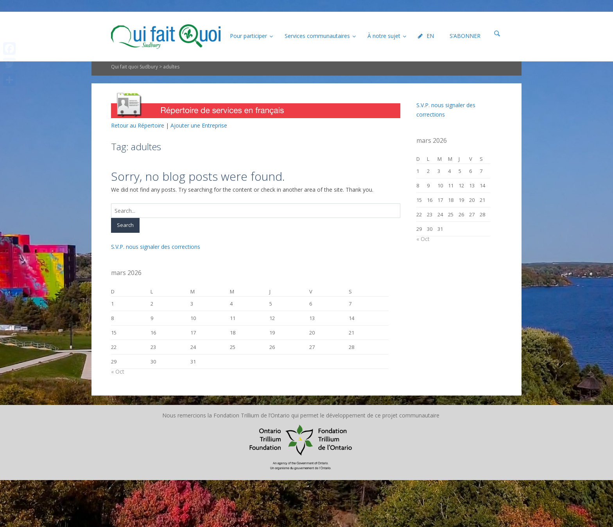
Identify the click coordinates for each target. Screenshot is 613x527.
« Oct (117, 371)
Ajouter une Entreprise (198, 125)
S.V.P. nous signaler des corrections (155, 246)
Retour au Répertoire (137, 125)
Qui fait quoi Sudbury (134, 66)
